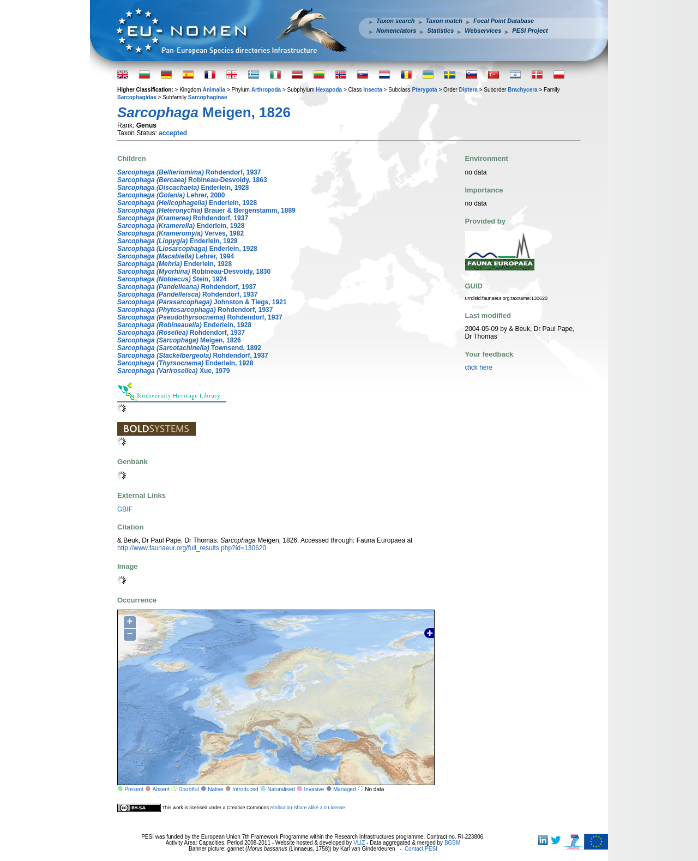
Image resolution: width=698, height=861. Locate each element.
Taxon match (444, 20)
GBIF (125, 509)
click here (479, 367)
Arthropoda (266, 90)
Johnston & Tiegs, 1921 (202, 302)
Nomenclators (396, 30)
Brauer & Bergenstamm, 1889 (206, 210)
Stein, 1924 (172, 279)
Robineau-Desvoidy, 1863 (192, 180)
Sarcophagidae (137, 97)
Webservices (483, 30)
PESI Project (529, 30)
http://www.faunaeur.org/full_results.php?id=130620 (191, 548)
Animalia (213, 90)
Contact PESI (421, 849)
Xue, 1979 (173, 371)
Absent (161, 789)
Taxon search (395, 20)
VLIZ (359, 843)
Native (215, 789)
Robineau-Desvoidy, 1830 (193, 271)
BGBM (452, 843)
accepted (173, 133)
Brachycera (522, 90)
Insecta (372, 90)
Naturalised (281, 789)
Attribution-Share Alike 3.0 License (307, 807)
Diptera (468, 90)
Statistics (440, 30)
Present (133, 789)
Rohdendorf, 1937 (189, 172)
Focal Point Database (503, 20)
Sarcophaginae (207, 97)
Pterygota (424, 90)
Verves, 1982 (180, 233)
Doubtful (188, 789)
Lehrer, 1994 (175, 256)
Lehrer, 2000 (171, 195)
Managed (344, 789)
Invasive (314, 789)
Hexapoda (329, 90)
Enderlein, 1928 (183, 187)
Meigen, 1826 (179, 340)
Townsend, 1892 (189, 348)
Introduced (245, 789)
